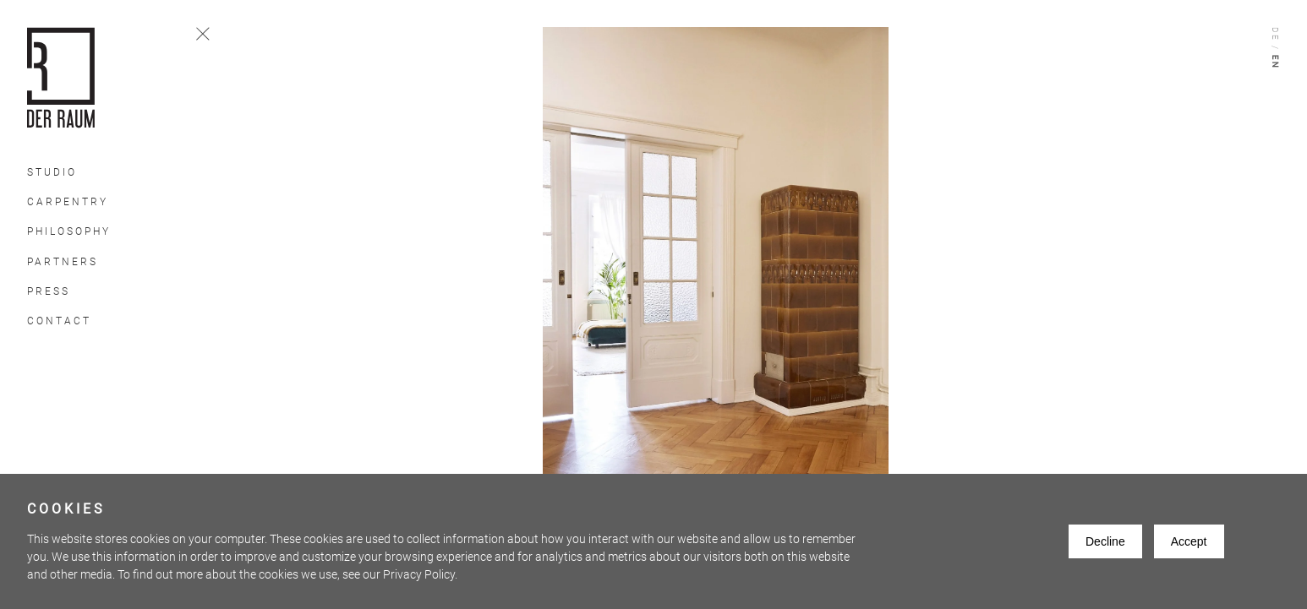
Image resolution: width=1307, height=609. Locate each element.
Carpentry (67, 202)
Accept (1189, 541)
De (1275, 34)
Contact (59, 321)
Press (48, 291)
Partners (62, 262)
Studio (52, 172)
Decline (1105, 541)
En (1275, 62)
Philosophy (69, 231)
